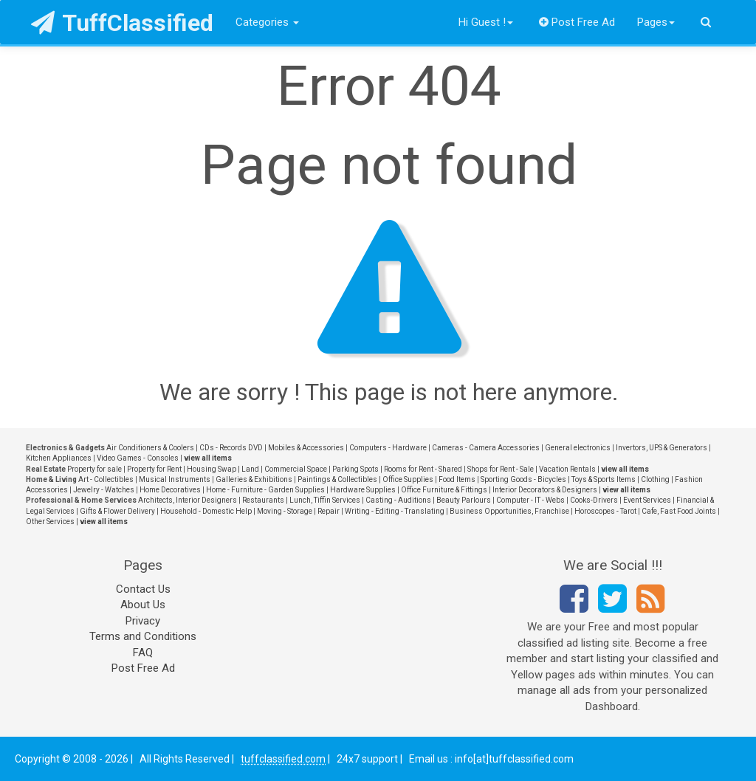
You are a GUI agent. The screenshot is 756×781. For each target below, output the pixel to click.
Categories (267, 22)
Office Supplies (407, 479)
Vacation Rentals (567, 469)
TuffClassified (122, 23)
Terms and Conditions (142, 636)
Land (250, 469)
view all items (208, 458)
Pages (656, 22)
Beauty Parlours (463, 500)
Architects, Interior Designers (187, 500)
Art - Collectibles (106, 479)
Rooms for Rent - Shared (423, 469)
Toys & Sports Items (603, 479)
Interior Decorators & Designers (544, 490)
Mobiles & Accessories (306, 448)
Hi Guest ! (485, 22)
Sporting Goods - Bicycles (523, 479)
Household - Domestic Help (206, 511)
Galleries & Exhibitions (254, 479)
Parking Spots (355, 469)
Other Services (50, 521)
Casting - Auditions (398, 500)
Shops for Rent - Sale (500, 469)
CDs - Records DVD (231, 448)
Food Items (457, 479)
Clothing (655, 479)
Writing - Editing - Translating (394, 511)
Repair (328, 511)
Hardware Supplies (363, 490)
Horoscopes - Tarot (605, 511)
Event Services (647, 500)
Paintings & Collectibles (337, 479)
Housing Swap (211, 469)
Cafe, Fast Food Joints (679, 511)
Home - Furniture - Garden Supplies (265, 490)
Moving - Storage (284, 511)
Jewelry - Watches (103, 490)
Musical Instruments (174, 479)
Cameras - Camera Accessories (486, 448)
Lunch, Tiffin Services (324, 500)
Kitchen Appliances (59, 458)
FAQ (143, 652)
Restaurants (263, 500)
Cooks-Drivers (594, 500)
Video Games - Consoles (138, 458)
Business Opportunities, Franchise (509, 511)
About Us (142, 604)
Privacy (143, 620)
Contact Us (143, 589)
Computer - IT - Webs (530, 500)
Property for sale (94, 469)
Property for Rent (154, 469)
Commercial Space (295, 469)
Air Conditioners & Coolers (150, 448)
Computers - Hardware (388, 448)
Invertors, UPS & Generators (661, 448)
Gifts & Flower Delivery (117, 511)
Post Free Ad (577, 22)
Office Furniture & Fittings (444, 490)
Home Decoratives (170, 490)
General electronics (578, 448)
